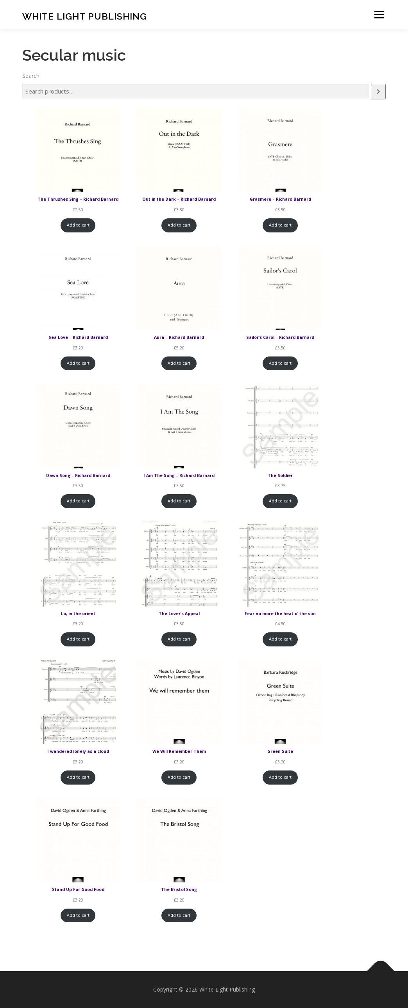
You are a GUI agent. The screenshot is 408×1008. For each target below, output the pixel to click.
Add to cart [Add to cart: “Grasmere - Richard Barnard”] (280, 225)
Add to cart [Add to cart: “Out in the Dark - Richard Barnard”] (179, 225)
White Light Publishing (84, 16)
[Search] (378, 91)
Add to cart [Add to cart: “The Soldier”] (280, 501)
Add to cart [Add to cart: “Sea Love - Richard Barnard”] (78, 363)
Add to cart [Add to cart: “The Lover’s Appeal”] (179, 639)
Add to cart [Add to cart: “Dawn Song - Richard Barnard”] (78, 501)
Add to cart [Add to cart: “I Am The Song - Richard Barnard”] (179, 501)
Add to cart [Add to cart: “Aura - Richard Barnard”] (179, 363)
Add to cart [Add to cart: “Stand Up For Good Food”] (78, 915)
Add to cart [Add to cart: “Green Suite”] (280, 777)
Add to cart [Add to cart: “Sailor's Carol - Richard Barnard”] (280, 363)
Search (30, 75)
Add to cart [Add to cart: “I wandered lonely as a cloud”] (78, 777)
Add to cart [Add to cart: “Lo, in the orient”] (78, 639)
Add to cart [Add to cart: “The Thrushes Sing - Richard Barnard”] (78, 225)
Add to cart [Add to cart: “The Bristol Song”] (179, 915)
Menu (379, 14)
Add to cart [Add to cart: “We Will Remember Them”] (179, 777)
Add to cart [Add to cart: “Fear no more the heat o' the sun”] (280, 639)
